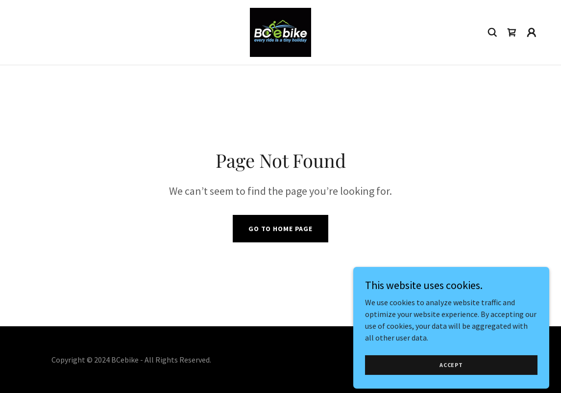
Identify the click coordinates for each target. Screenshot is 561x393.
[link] (280, 31)
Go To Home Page (280, 228)
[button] (531, 32)
